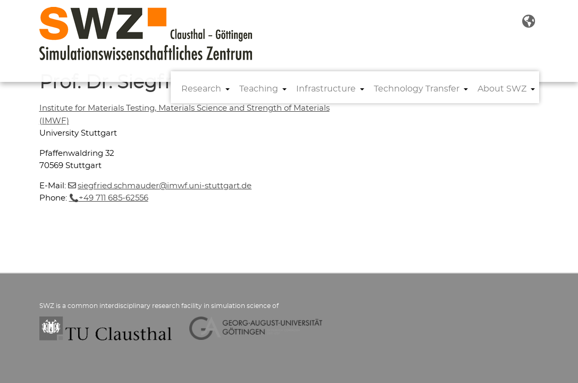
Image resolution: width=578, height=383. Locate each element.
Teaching (258, 89)
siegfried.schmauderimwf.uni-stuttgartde (165, 186)
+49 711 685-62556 (113, 198)
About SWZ (502, 89)
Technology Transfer (416, 89)
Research (201, 89)
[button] (528, 21)
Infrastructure (326, 89)
